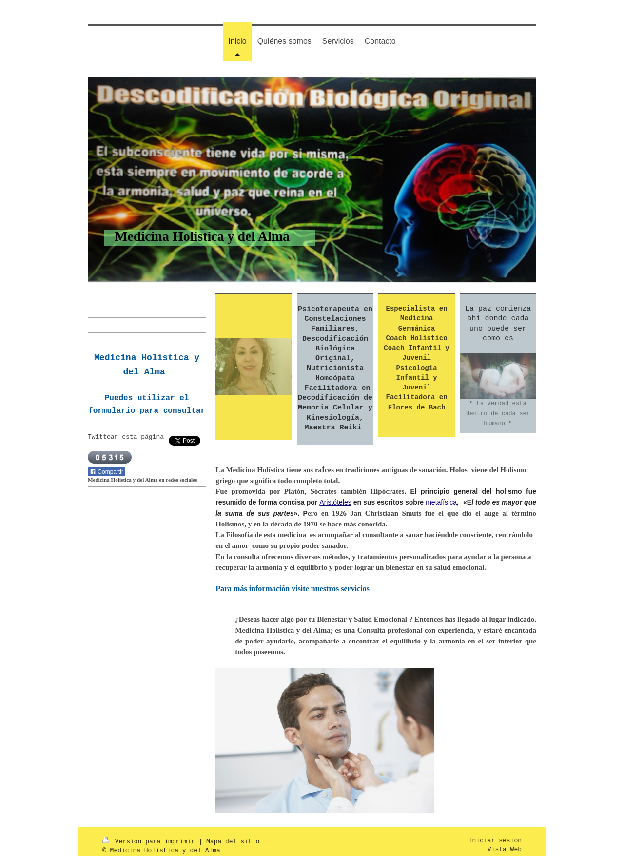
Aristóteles (335, 501)
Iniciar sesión (495, 833)
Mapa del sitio (232, 833)
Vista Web (505, 841)
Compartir (106, 471)
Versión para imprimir (150, 833)
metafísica (441, 501)
